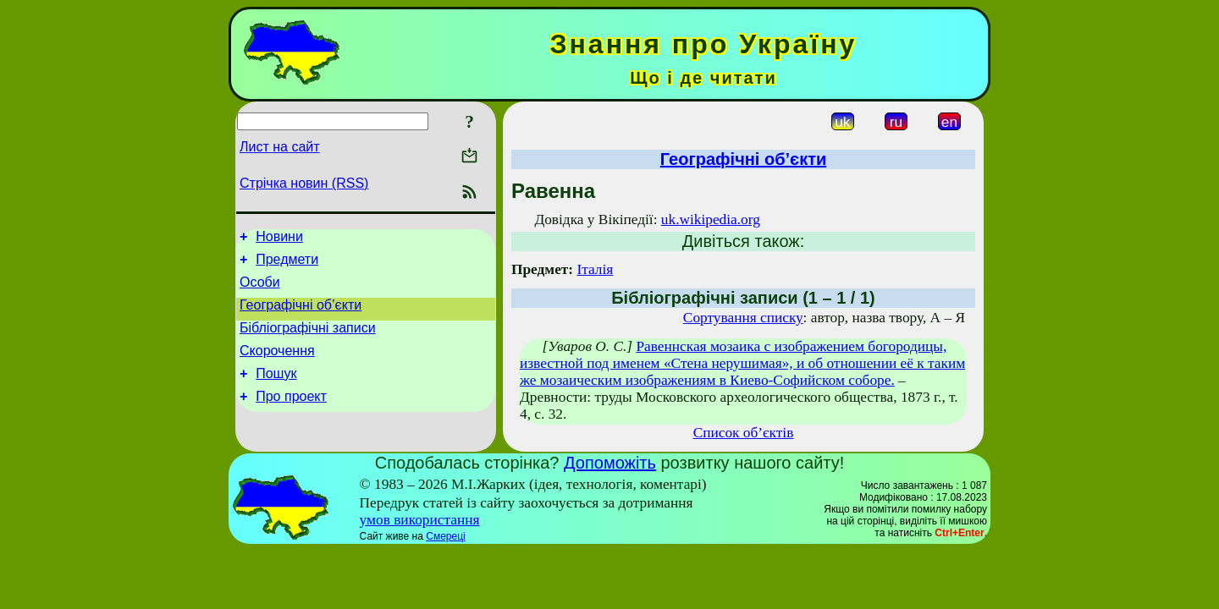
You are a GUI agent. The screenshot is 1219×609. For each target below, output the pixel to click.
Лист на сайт (280, 147)
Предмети (287, 264)
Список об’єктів (743, 433)
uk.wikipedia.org (710, 219)
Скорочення (277, 366)
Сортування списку (743, 318)
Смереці (445, 536)
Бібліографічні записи (308, 340)
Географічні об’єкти (300, 315)
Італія (594, 269)
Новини (279, 239)
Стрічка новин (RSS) (304, 183)
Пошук (276, 391)
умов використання (420, 520)
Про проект (291, 416)
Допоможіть (610, 462)
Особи (260, 290)
